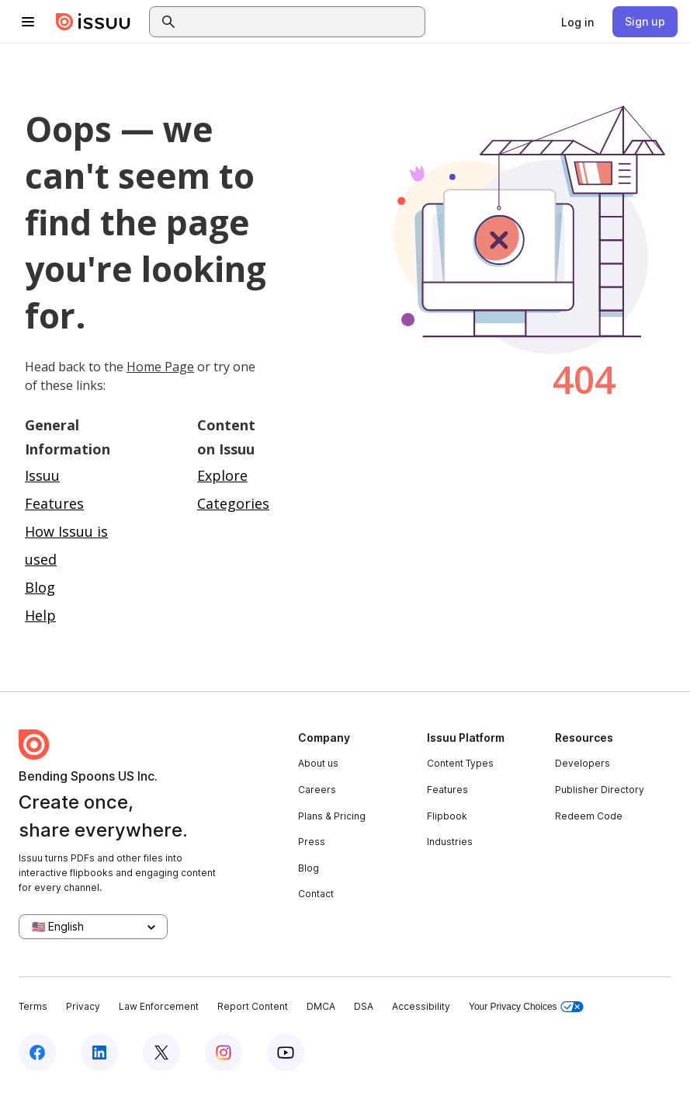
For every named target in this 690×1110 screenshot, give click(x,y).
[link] (577, 21)
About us (318, 763)
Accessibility (421, 1006)
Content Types (460, 763)
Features (447, 789)
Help (40, 615)
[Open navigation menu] (27, 21)
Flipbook (447, 816)
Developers (582, 763)
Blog (40, 587)
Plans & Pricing (332, 816)
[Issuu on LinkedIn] (99, 1052)
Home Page (160, 366)
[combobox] (301, 22)
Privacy (83, 1006)
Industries (450, 841)
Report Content (252, 1006)
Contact (316, 893)
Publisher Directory (599, 789)
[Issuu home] (93, 21)
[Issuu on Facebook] (37, 1052)
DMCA (321, 1006)
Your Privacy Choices (526, 1007)
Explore (222, 475)
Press (311, 841)
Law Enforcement (159, 1006)
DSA (363, 1006)
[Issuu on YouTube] (285, 1052)
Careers (317, 789)
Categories (233, 503)
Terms (33, 1006)
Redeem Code (588, 816)
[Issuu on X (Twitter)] (161, 1052)
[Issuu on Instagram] (223, 1052)
